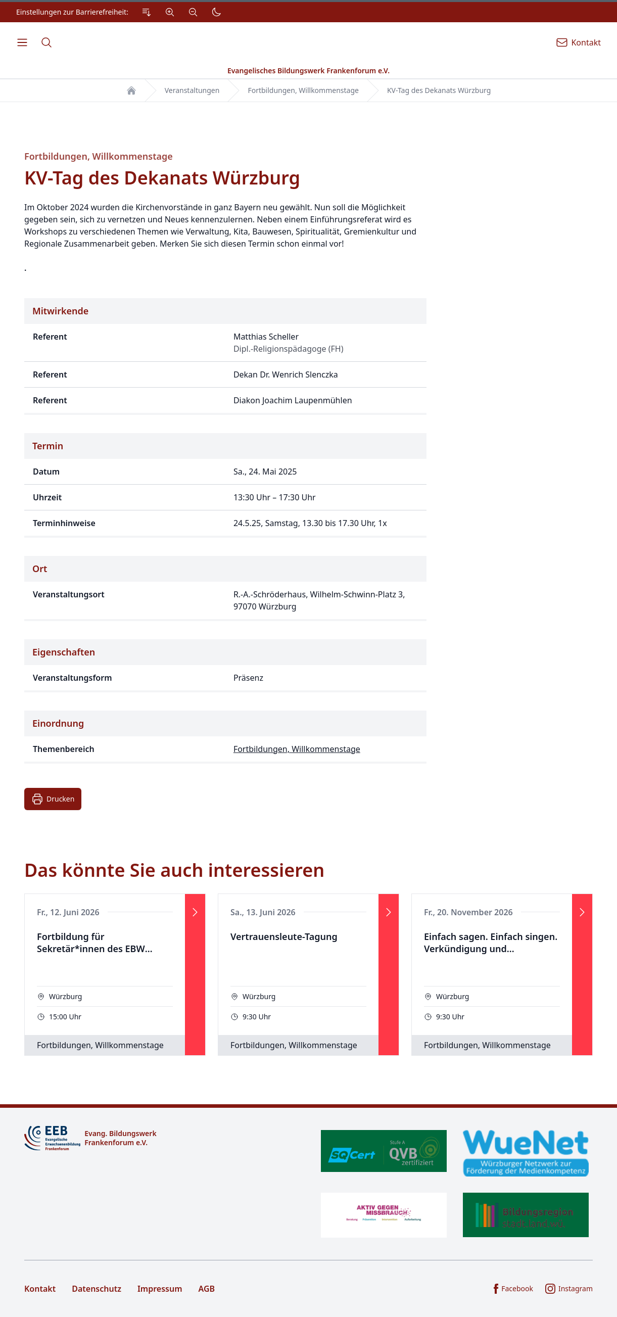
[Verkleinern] (193, 12)
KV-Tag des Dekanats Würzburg (439, 90)
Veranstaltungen (192, 90)
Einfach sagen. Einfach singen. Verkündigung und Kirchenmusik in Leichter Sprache (490, 943)
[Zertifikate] (455, 1184)
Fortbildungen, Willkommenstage (303, 90)
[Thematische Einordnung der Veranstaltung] (225, 737)
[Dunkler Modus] (216, 12)
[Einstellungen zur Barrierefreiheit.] (121, 12)
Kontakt (40, 1288)
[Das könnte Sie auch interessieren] (308, 957)
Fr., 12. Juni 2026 (68, 912)
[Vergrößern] (170, 12)
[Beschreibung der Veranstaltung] (225, 237)
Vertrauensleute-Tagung (284, 936)
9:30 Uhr (257, 1016)
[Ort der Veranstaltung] (225, 588)
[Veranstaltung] (115, 974)
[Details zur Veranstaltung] (225, 457)
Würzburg (65, 996)
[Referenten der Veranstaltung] (225, 356)
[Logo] (162, 1138)
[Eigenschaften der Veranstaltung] (225, 665)
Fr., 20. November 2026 (468, 912)
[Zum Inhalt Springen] (146, 12)
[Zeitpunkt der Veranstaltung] (225, 485)
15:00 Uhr (65, 1016)
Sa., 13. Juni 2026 (263, 912)
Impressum (159, 1288)
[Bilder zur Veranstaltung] (526, 457)
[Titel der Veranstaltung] (225, 176)
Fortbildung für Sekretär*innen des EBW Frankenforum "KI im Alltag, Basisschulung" (99, 943)
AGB (207, 1288)
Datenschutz (96, 1288)
